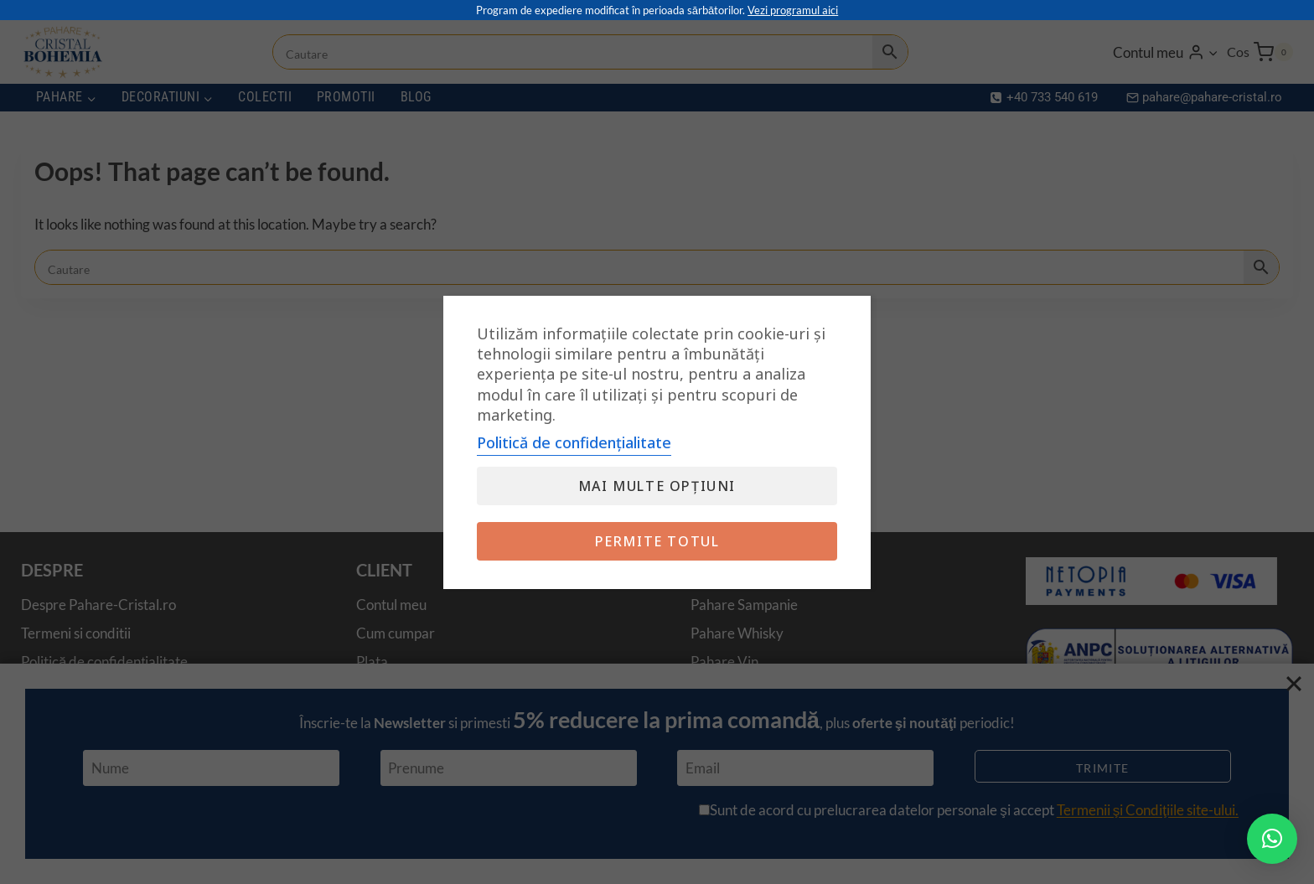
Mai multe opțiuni (657, 486)
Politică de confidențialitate (574, 442)
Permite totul (657, 541)
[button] (1272, 839)
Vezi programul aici (793, 10)
